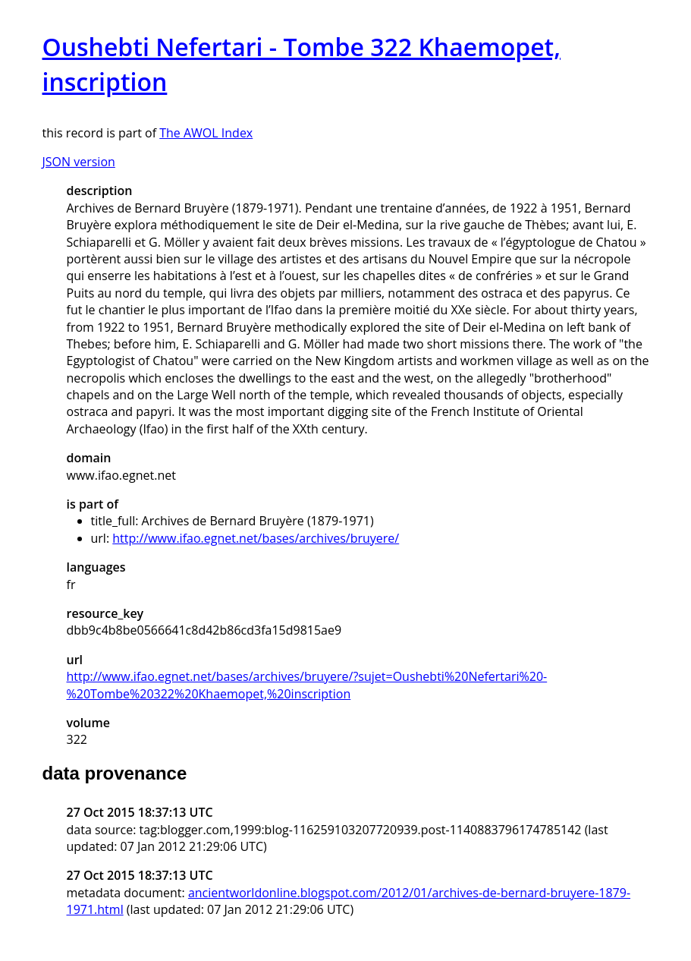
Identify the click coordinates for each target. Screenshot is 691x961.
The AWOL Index (206, 132)
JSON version (78, 161)
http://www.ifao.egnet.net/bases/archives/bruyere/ (255, 538)
